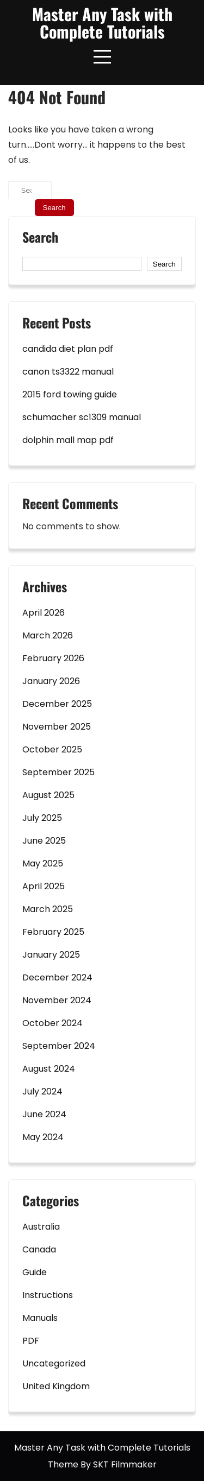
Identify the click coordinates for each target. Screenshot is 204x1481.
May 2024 (43, 1137)
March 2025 (47, 909)
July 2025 (42, 818)
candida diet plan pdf (67, 349)
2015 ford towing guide (69, 394)
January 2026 (51, 681)
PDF (30, 1340)
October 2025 (52, 749)
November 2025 (56, 726)
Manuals (40, 1318)
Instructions (47, 1295)
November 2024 (56, 1000)
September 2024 (58, 1046)
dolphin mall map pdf (68, 440)
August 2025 (48, 795)
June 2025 (44, 840)
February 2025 (53, 932)
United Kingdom (56, 1386)
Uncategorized (53, 1363)
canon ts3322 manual (68, 371)
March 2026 (47, 635)
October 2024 (52, 1023)
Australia (41, 1226)
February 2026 (53, 658)
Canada (39, 1249)
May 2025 (42, 863)
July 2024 (42, 1091)
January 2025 (51, 954)
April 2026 (43, 612)
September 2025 (58, 772)
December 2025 (57, 704)
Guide (34, 1272)
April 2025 (43, 886)
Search (40, 238)
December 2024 (57, 977)
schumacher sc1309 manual (81, 417)
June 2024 (44, 1114)
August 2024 (48, 1068)
